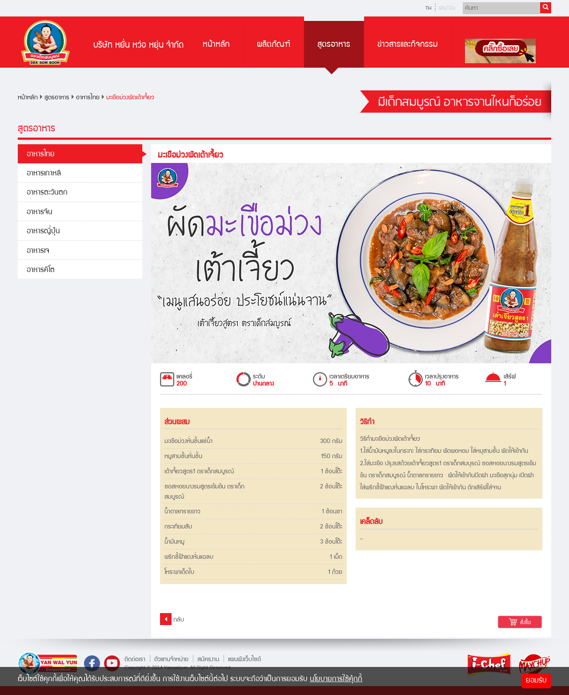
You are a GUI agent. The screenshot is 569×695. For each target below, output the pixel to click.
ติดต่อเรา (134, 659)
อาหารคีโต (41, 270)
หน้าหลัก (216, 45)
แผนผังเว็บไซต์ (244, 659)
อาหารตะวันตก (47, 193)
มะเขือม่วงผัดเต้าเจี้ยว (130, 98)
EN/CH (447, 8)
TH (428, 8)
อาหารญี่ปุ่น (43, 231)
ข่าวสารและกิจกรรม (407, 45)
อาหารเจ (38, 251)
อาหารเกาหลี (44, 174)
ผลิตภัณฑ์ (273, 45)
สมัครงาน (208, 659)
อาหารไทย (88, 98)
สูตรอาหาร (333, 45)
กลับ (172, 619)
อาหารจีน (39, 212)
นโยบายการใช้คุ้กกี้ (336, 679)
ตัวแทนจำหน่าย (171, 659)
